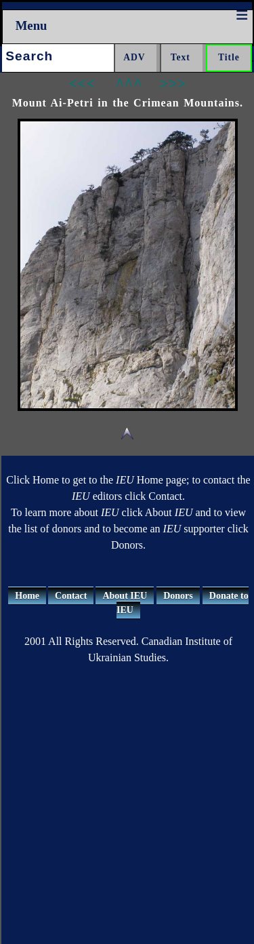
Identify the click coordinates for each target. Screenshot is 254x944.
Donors (178, 596)
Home (27, 596)
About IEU (124, 596)
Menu (31, 25)
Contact (71, 596)
